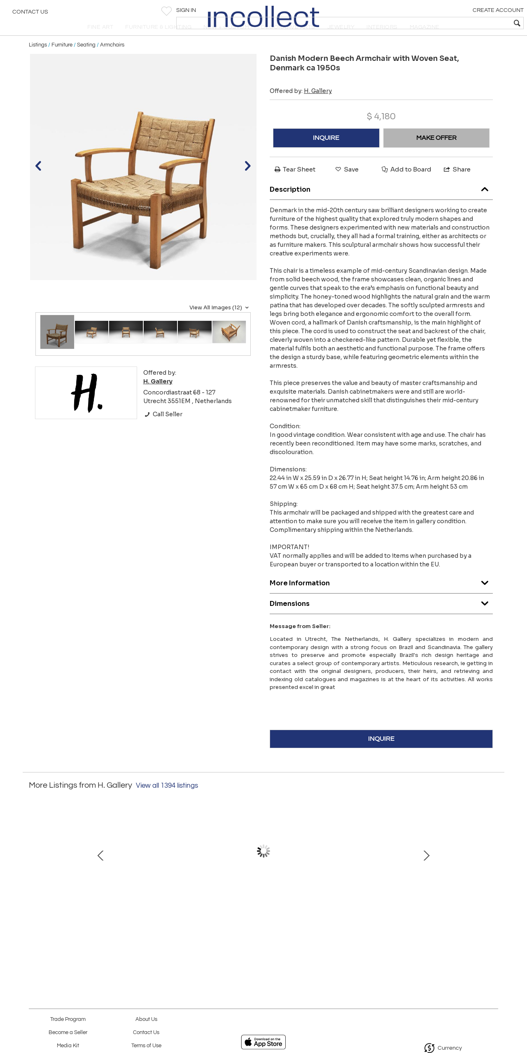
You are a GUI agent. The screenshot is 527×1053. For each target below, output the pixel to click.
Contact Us (30, 14)
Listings (38, 62)
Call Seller (162, 432)
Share (457, 187)
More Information (381, 599)
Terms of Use (146, 1045)
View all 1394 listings (167, 803)
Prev (35, 877)
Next (492, 877)
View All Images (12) (220, 325)
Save (346, 187)
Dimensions (381, 620)
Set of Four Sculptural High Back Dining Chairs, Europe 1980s (348, 914)
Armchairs (112, 62)
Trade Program (68, 1019)
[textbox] (461, 23)
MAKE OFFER (436, 155)
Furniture (61, 62)
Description (381, 205)
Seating (86, 62)
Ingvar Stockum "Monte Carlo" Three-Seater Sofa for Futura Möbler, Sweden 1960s (88, 914)
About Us (146, 1019)
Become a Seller (68, 1032)
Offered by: (301, 108)
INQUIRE (326, 155)
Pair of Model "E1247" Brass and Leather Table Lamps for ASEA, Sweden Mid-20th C (434, 914)
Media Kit (68, 1045)
